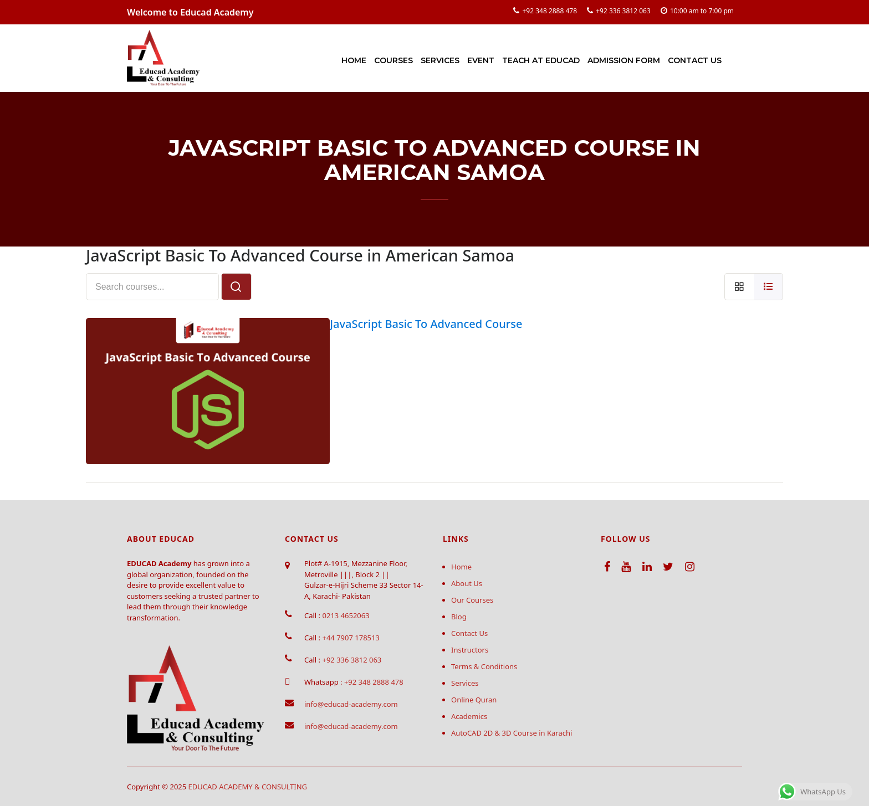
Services (440, 60)
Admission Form (623, 60)
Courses (393, 60)
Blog (459, 617)
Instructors (469, 650)
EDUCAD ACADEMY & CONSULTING (248, 787)
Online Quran (474, 700)
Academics (469, 716)
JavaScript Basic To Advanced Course (426, 323)
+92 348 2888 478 (549, 11)
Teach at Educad (541, 60)
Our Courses (472, 600)
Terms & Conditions (484, 666)
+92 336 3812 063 (623, 11)
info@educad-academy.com (351, 704)
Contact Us (695, 60)
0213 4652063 (345, 615)
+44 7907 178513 (350, 638)
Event (480, 60)
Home (353, 60)
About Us (466, 583)
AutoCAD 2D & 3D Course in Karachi (511, 733)
